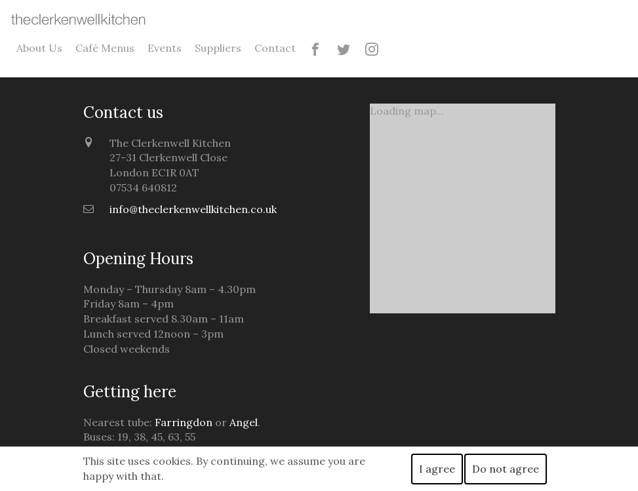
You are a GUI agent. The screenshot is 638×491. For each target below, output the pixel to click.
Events (165, 47)
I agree (437, 468)
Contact (275, 47)
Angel (243, 422)
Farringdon (183, 422)
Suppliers (218, 47)
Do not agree (505, 468)
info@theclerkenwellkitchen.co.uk (193, 209)
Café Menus (104, 47)
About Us (39, 47)
